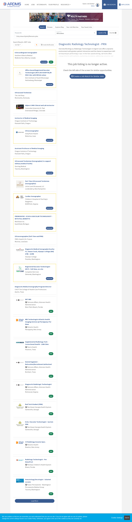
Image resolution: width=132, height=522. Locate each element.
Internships (42, 5)
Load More (34, 501)
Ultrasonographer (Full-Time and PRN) (29, 236)
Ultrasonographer (32, 131)
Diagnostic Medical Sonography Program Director (33, 287)
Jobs (33, 5)
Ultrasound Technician (23, 93)
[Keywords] (34, 33)
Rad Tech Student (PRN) (34, 404)
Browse (49, 27)
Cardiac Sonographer (33, 196)
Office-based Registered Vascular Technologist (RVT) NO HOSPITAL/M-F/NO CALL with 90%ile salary (38, 72)
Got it (127, 518)
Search (42, 27)
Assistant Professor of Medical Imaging (29, 148)
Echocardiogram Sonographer (26, 53)
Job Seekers (110, 4)
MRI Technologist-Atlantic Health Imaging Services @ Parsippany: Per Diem (38, 321)
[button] (113, 33)
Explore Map (59, 27)
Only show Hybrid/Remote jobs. (27, 36)
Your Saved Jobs (86, 27)
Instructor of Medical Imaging (26, 118)
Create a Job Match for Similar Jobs (87, 76)
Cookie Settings (117, 518)
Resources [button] (65, 5)
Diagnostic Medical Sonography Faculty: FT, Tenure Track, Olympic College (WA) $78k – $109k (40, 251)
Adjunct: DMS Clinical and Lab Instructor (39, 105)
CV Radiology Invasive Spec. (35, 442)
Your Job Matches (72, 27)
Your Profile (54, 5)
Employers (124, 4)
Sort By (17, 45)
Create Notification (47, 45)
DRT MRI (28, 299)
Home (27, 5)
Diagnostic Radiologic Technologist (38, 384)
